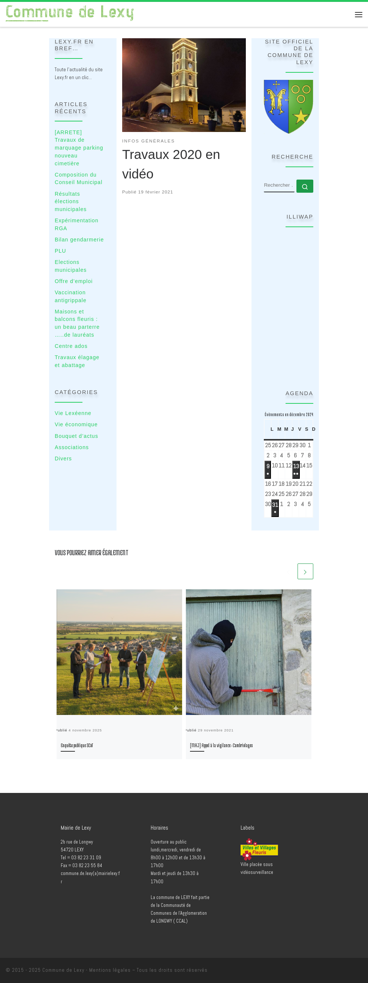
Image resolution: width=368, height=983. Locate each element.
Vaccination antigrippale (71, 296)
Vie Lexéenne (73, 413)
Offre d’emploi (74, 281)
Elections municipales (71, 266)
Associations (72, 447)
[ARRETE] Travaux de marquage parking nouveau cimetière (79, 147)
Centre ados (71, 346)
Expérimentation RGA (77, 224)
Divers (63, 459)
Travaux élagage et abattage (77, 361)
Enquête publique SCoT (77, 745)
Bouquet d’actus (76, 436)
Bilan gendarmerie (79, 240)
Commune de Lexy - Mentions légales (86, 970)
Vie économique (76, 424)
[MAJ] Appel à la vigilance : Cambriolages (221, 745)
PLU (60, 251)
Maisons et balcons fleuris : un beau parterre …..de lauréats (77, 323)
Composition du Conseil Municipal (78, 179)
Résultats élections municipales (71, 201)
